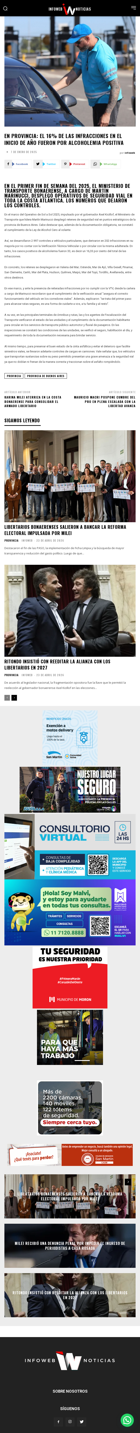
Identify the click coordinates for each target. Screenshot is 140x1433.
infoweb (130, 152)
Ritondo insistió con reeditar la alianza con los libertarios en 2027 (57, 664)
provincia (14, 376)
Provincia (11, 540)
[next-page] (14, 698)
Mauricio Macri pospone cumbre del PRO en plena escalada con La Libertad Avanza (105, 401)
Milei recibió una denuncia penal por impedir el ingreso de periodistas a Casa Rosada (70, 1246)
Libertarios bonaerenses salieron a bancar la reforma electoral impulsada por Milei (65, 530)
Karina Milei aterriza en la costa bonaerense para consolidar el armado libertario (32, 401)
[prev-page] (7, 698)
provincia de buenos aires (45, 376)
